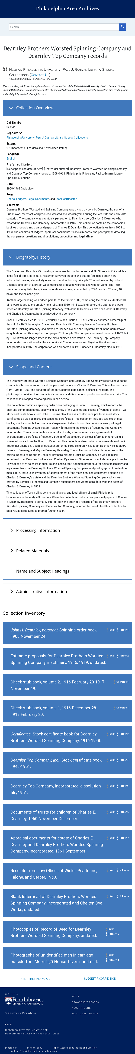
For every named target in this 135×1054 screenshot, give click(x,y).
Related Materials (32, 551)
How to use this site (85, 1013)
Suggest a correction (100, 978)
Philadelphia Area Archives (67, 8)
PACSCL (9, 1024)
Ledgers (21, 199)
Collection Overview (34, 108)
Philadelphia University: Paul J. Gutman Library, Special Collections (47, 137)
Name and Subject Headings (42, 571)
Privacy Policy (34, 1048)
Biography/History (33, 257)
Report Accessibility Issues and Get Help (75, 1048)
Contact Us (40, 75)
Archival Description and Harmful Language (34, 1051)
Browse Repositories (85, 1002)
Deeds (11, 199)
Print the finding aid (35, 978)
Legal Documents (38, 199)
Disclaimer (11, 1048)
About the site (81, 1008)
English (11, 158)
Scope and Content (34, 366)
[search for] (64, 27)
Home (75, 996)
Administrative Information (41, 591)
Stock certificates (66, 199)
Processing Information (38, 530)
